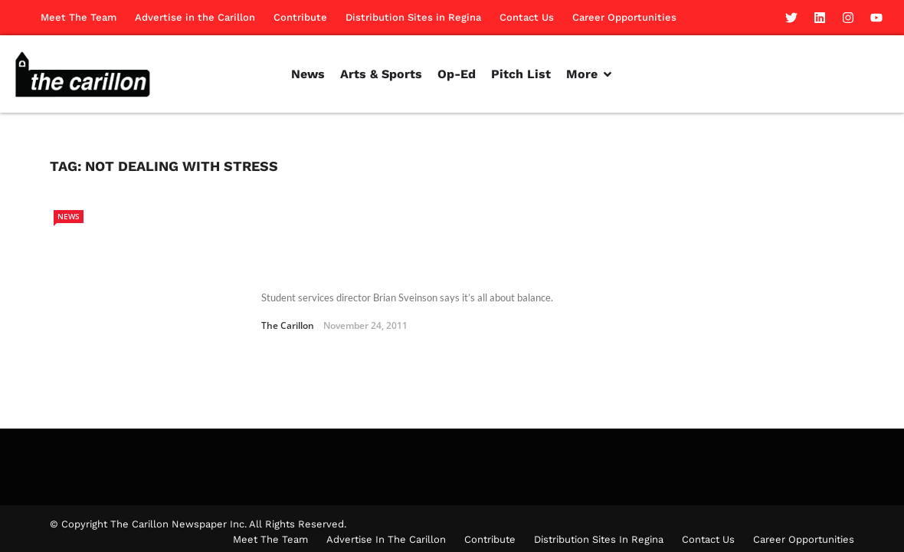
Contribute (300, 17)
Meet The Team (78, 17)
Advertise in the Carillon (195, 17)
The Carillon (287, 294)
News (68, 216)
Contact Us (526, 17)
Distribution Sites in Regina (413, 17)
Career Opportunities (624, 17)
